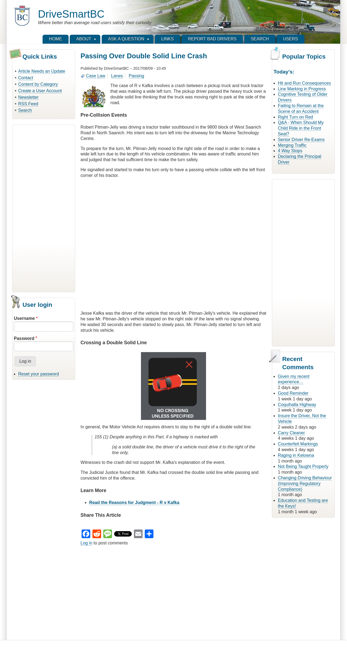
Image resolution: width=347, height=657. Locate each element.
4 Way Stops (290, 150)
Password (24, 338)
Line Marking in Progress (302, 89)
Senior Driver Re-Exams (301, 139)
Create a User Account (40, 90)
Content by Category (38, 84)
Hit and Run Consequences (304, 83)
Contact (25, 77)
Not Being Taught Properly (303, 466)
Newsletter (28, 97)
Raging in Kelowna (296, 455)
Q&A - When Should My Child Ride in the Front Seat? (301, 128)
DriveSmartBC (71, 14)
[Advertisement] (43, 207)
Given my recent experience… (293, 379)
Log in (86, 543)
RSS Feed (28, 103)
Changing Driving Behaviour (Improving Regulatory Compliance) (305, 484)
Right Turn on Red (295, 117)
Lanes (117, 76)
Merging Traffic (292, 145)
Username (24, 318)
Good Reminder (293, 393)
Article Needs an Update (41, 71)
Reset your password (38, 374)
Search (25, 110)
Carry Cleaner (291, 432)
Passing (136, 76)
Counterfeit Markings (298, 444)
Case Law (95, 76)
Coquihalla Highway (297, 404)
